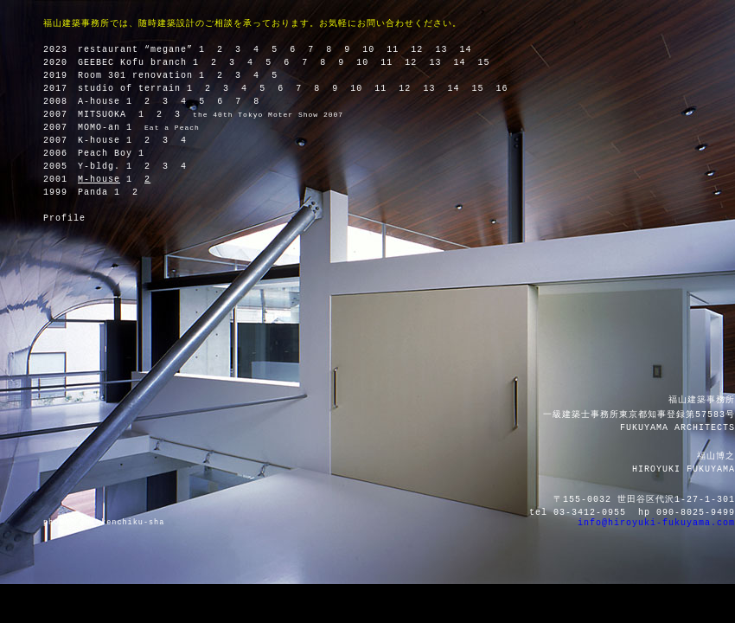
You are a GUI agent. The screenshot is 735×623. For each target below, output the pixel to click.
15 (483, 62)
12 (417, 50)
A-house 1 (105, 101)
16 (501, 88)
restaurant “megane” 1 (141, 50)
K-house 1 (105, 140)
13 (441, 50)
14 (465, 50)
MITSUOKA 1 (111, 114)
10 (368, 50)
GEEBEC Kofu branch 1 (138, 62)
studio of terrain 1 (135, 88)
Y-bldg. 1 (105, 166)
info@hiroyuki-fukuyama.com (656, 523)
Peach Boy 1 (111, 153)
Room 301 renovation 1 (141, 75)
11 (393, 50)
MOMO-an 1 (105, 127)
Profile (64, 218)
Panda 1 (99, 192)
